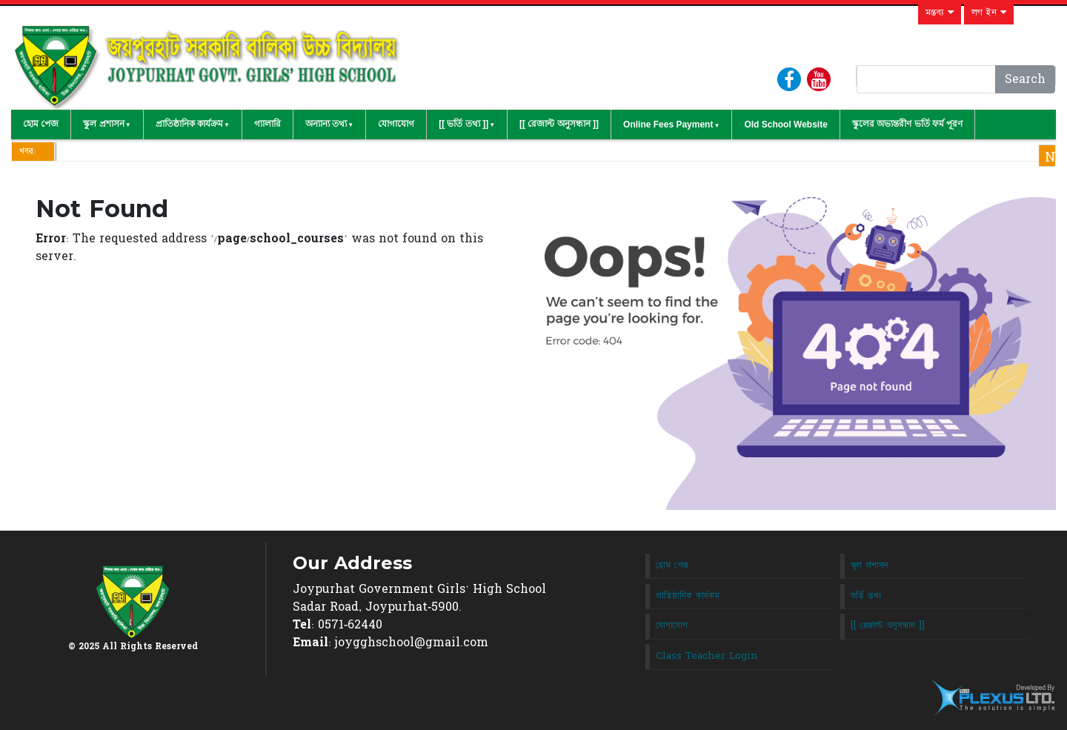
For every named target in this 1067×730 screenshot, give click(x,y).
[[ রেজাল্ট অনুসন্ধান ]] (559, 124)
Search (1025, 79)
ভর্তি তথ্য (866, 596)
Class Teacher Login (707, 656)
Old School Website (785, 124)
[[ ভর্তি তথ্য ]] (463, 124)
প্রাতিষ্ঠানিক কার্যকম (687, 596)
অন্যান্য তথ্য (326, 124)
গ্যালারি (267, 124)
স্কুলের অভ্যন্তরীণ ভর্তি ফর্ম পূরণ (907, 124)
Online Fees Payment (668, 124)
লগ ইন (988, 13)
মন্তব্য (939, 13)
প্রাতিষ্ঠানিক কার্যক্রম (189, 124)
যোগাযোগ (396, 124)
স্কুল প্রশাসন (103, 124)
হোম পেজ (41, 124)
